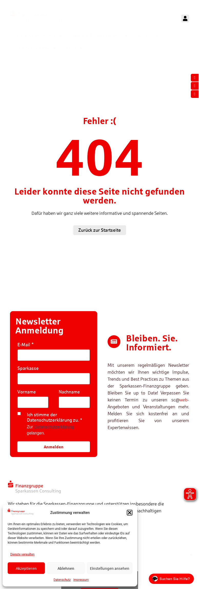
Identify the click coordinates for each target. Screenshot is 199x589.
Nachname (69, 391)
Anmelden (54, 446)
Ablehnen (66, 568)
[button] (129, 512)
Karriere (73, 48)
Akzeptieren (26, 568)
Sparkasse (28, 368)
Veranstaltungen (111, 35)
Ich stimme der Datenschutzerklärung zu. (53, 417)
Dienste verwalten (22, 554)
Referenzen (78, 35)
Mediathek (147, 35)
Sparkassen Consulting (35, 48)
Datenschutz (62, 580)
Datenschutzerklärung (54, 427)
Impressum (81, 580)
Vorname (26, 391)
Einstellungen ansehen (109, 568)
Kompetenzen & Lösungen (37, 35)
